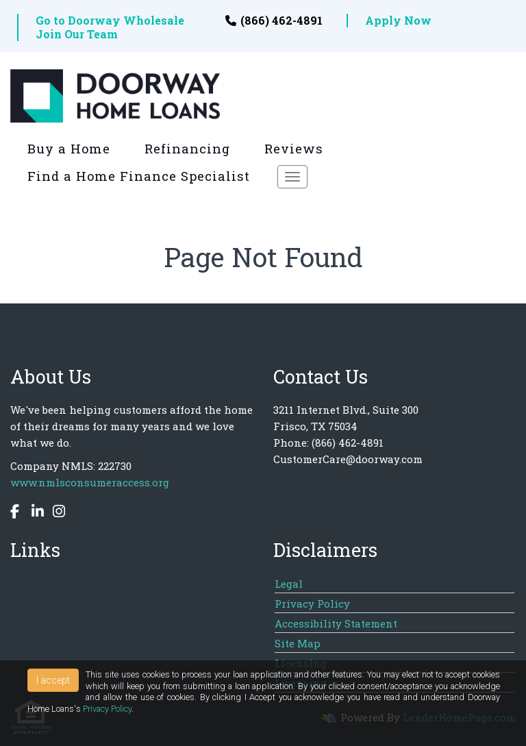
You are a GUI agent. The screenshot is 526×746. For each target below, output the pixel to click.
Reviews (293, 148)
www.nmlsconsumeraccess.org (89, 482)
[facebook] (16, 513)
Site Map (298, 643)
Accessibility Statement (336, 623)
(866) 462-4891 (274, 20)
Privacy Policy (312, 603)
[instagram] (55, 513)
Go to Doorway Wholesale (110, 20)
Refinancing (187, 148)
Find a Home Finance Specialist (138, 176)
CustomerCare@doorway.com (348, 459)
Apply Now (398, 20)
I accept (53, 680)
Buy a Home (68, 148)
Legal (289, 583)
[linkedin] (34, 513)
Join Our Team (77, 34)
